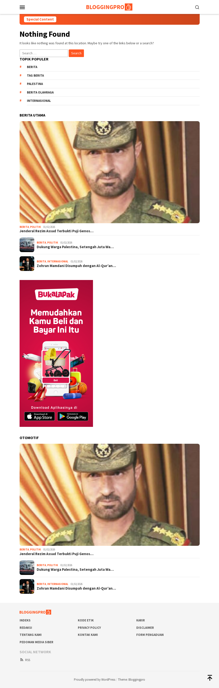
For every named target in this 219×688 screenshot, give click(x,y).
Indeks (25, 620)
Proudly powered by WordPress (94, 679)
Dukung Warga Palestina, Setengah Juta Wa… (75, 247)
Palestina (35, 84)
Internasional (39, 101)
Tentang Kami (31, 635)
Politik (35, 227)
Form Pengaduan (150, 635)
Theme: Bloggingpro (131, 679)
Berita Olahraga (40, 92)
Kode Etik (86, 620)
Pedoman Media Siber (36, 642)
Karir (140, 620)
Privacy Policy (89, 628)
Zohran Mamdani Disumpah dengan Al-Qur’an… (76, 266)
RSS (25, 660)
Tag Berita (35, 75)
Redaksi (26, 628)
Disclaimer (145, 628)
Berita (32, 67)
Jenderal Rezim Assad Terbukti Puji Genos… (56, 231)
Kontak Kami (88, 635)
